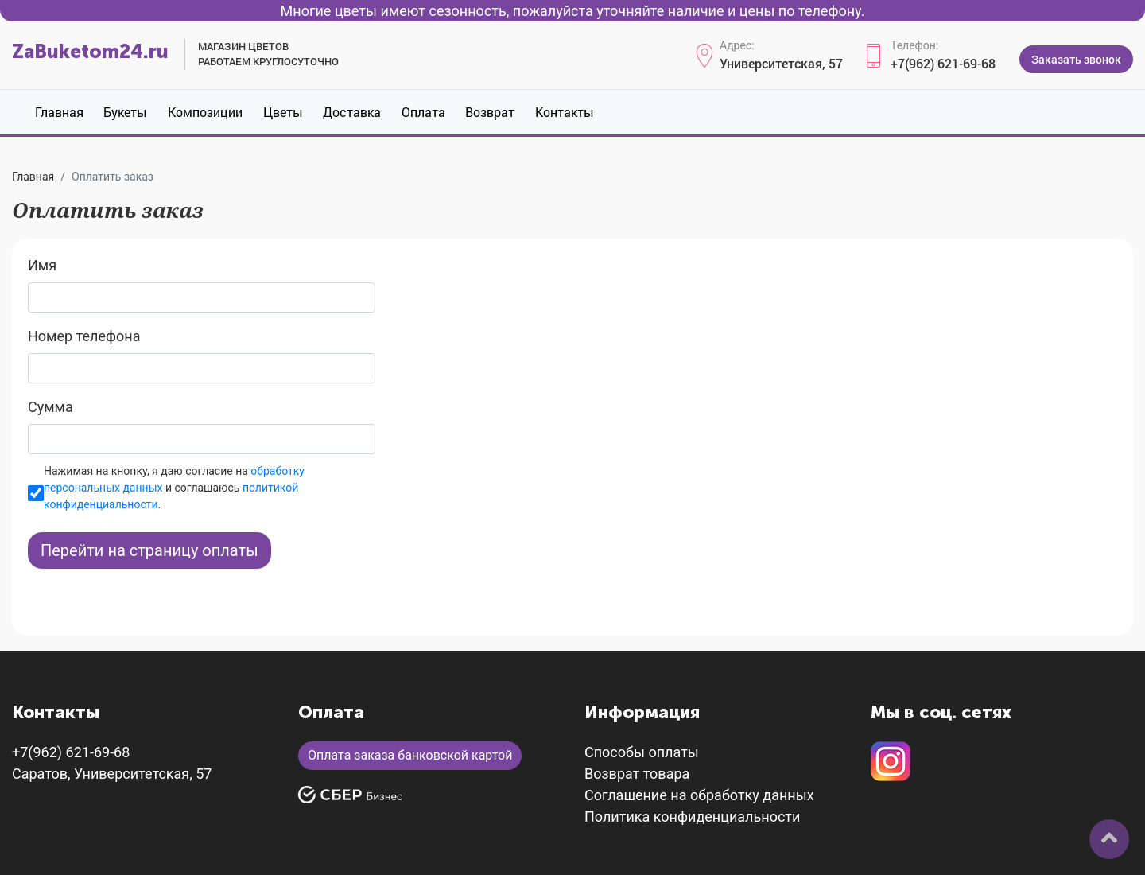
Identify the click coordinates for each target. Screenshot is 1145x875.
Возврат (489, 111)
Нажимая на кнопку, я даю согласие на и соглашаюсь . (174, 488)
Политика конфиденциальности (692, 816)
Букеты (125, 111)
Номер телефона (84, 336)
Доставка (352, 111)
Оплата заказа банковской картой (410, 755)
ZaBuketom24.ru (90, 51)
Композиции (205, 111)
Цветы (283, 111)
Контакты (564, 111)
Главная (59, 111)
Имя (42, 265)
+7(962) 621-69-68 (943, 63)
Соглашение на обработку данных (699, 795)
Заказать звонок (1076, 59)
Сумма (50, 407)
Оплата (423, 111)
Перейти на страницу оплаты (149, 550)
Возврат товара (636, 773)
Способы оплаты (641, 752)
